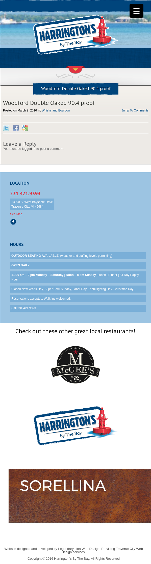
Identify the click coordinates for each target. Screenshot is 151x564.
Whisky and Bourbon (56, 110)
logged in (28, 149)
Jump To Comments (135, 110)
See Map (16, 214)
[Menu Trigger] (136, 11)
